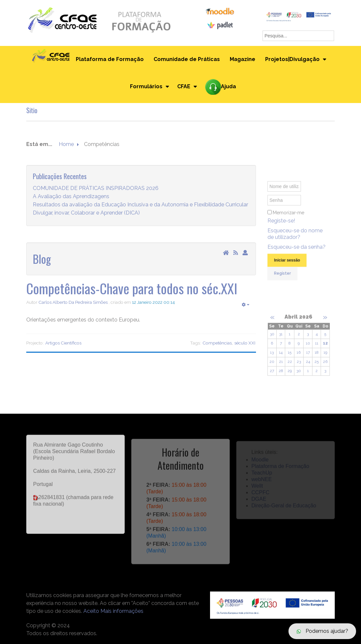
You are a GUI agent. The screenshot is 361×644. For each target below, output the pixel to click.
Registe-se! (281, 224)
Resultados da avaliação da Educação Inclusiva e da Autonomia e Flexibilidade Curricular (140, 205)
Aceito (91, 611)
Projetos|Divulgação (292, 59)
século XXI (244, 342)
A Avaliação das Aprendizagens (71, 197)
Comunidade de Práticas (187, 59)
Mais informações (121, 611)
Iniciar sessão (287, 263)
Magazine (242, 59)
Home (66, 144)
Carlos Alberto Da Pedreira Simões (73, 302)
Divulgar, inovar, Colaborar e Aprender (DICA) (86, 213)
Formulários (146, 86)
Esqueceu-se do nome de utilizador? (295, 237)
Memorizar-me (288, 216)
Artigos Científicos (63, 342)
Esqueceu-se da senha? (296, 250)
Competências (217, 342)
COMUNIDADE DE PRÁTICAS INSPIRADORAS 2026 (96, 188)
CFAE (183, 86)
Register (282, 277)
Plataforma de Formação (110, 59)
